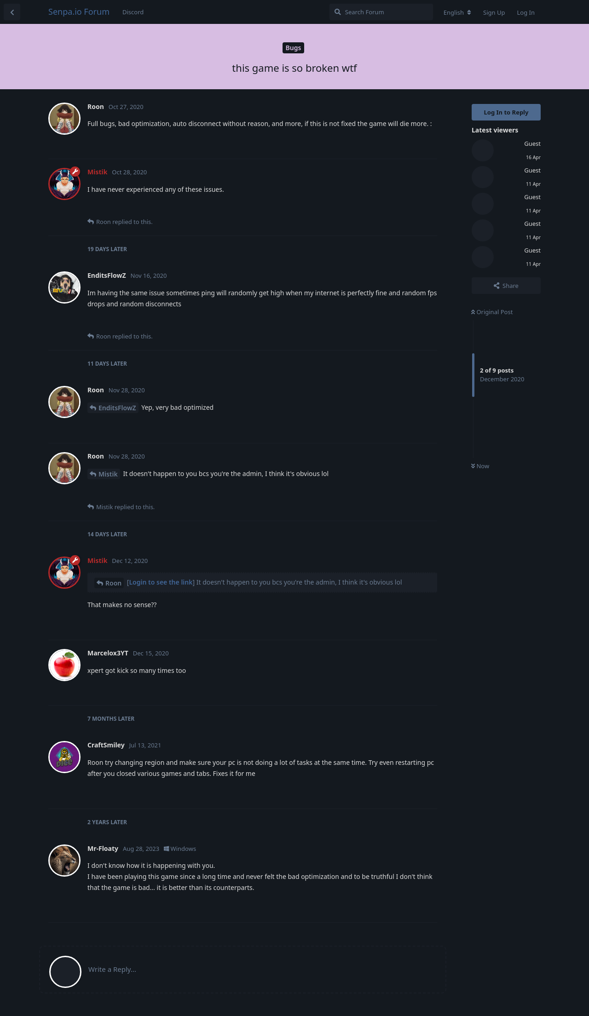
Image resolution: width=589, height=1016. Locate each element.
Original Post (492, 312)
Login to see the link (160, 582)
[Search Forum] (381, 12)
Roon (113, 583)
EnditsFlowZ (117, 407)
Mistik (108, 474)
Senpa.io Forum (79, 11)
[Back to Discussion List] (12, 12)
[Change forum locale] (457, 12)
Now (480, 466)
